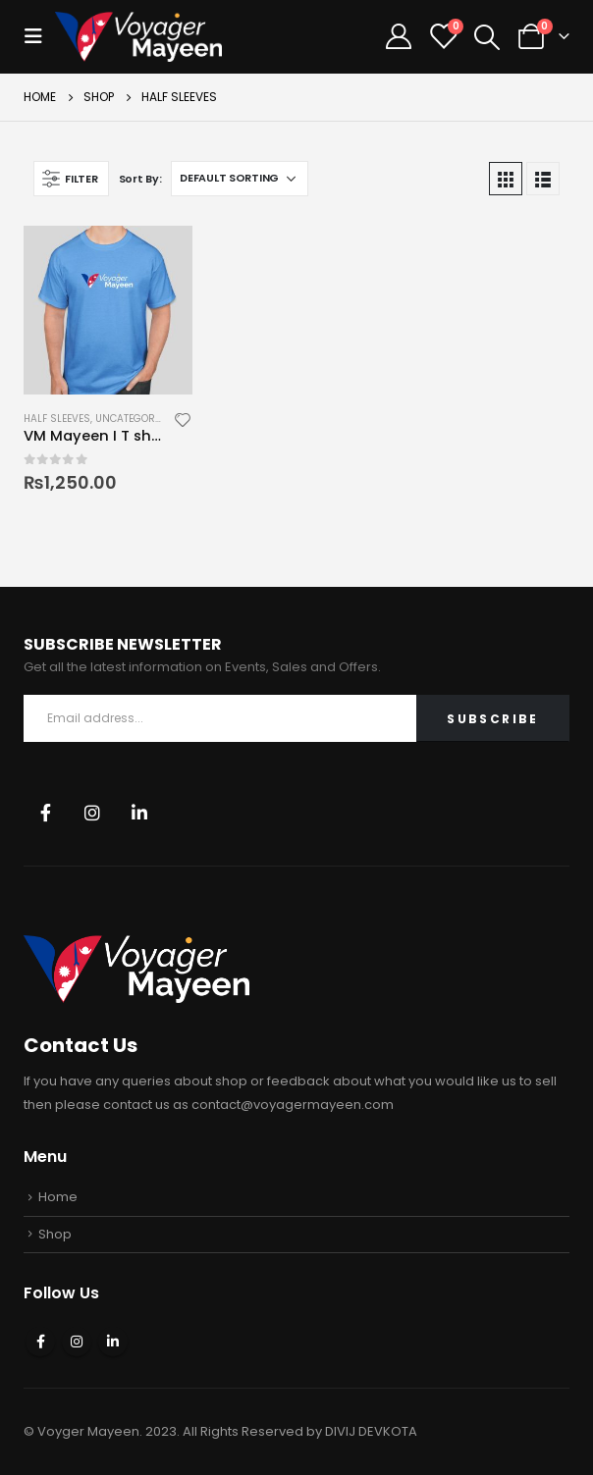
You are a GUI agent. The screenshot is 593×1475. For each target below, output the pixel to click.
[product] (108, 310)
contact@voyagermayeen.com (292, 1104)
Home (58, 1196)
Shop (55, 1234)
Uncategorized (135, 418)
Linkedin (139, 812)
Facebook (45, 812)
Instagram (92, 812)
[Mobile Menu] (39, 36)
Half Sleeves (57, 418)
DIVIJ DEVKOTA (371, 1431)
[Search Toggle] (486, 37)
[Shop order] (239, 178)
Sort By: (140, 178)
